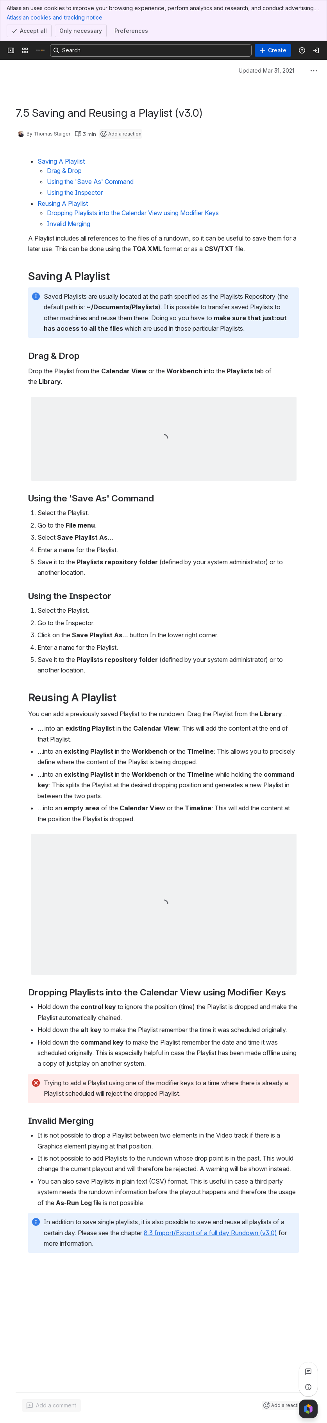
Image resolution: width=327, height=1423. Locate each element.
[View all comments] (308, 1371)
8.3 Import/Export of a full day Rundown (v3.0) (210, 1233)
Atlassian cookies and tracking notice (54, 17)
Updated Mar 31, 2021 (266, 70)
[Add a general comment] (51, 1405)
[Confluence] (40, 50)
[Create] (273, 50)
